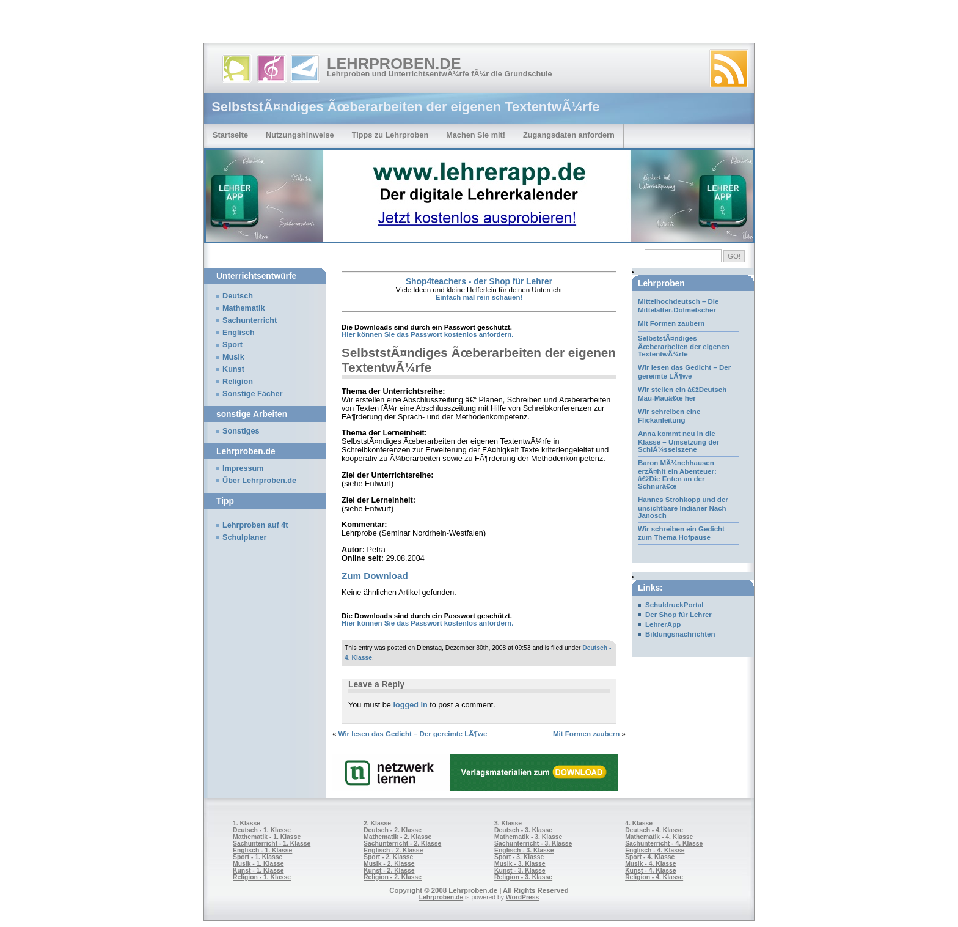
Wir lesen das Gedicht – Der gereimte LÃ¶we (413, 733)
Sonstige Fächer (252, 394)
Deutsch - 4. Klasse (654, 830)
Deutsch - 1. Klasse (262, 830)
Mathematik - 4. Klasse (659, 836)
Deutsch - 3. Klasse (523, 830)
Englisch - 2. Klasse (393, 850)
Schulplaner (244, 537)
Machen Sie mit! (475, 134)
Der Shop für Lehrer (678, 614)
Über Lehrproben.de (259, 480)
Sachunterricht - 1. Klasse (271, 843)
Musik (233, 357)
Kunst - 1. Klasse (258, 870)
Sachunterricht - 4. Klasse (664, 843)
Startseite (230, 134)
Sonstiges (240, 431)
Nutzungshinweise (300, 134)
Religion (237, 381)
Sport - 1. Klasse (257, 857)
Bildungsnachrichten (680, 634)
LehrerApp (663, 624)
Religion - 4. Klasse (654, 877)
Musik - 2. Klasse (389, 863)
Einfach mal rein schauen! (479, 297)
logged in (410, 705)
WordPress (522, 897)
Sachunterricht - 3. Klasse (533, 843)
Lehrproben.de (394, 63)
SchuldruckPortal (674, 604)
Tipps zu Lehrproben (390, 134)
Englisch (238, 332)
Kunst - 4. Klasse (650, 870)
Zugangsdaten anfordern (569, 134)
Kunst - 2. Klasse (389, 870)
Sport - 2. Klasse (388, 857)
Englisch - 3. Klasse (524, 850)
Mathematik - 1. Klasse (267, 836)
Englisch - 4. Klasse (654, 850)
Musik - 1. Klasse (258, 863)
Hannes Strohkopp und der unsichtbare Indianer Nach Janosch (683, 507)
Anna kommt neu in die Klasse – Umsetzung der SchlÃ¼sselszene (678, 441)
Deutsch (237, 296)
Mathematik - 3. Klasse (528, 836)
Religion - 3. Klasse (523, 877)
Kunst (233, 369)
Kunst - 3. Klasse (519, 870)
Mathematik (243, 308)
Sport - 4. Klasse (650, 857)
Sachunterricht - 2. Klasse (402, 843)
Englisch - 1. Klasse (262, 850)
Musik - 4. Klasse (650, 863)
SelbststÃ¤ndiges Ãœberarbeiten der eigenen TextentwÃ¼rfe (683, 346)
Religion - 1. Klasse (262, 877)
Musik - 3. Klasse (520, 863)
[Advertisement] (143, 24)
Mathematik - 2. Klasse (397, 836)
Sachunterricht (249, 320)
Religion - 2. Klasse (393, 877)
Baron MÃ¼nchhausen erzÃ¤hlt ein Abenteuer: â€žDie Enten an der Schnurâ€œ (677, 474)
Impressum (243, 468)
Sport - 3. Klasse (519, 857)
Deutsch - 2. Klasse (393, 830)
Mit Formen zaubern (586, 733)
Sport (232, 345)
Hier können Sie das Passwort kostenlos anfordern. (428, 334)
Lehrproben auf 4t (255, 525)
